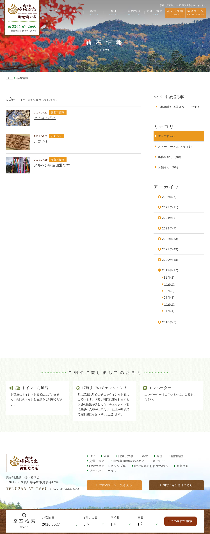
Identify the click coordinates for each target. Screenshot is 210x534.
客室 (145, 456)
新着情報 (183, 466)
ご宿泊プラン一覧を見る (115, 485)
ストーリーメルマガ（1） (175, 146)
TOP (9, 78)
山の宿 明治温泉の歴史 (128, 460)
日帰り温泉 (125, 456)
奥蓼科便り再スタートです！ (180, 106)
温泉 (107, 456)
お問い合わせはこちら (177, 485)
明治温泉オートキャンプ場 (107, 466)
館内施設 (177, 456)
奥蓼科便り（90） (170, 156)
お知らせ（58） (169, 167)
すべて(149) (166, 136)
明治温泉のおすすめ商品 (151, 466)
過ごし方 (159, 460)
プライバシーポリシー (104, 470)
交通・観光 (96, 460)
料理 (159, 456)
